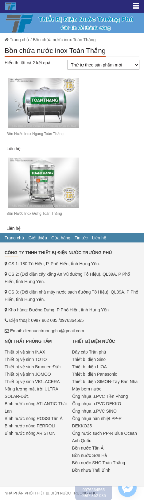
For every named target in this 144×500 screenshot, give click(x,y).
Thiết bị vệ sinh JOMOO (28, 374)
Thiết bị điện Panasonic (94, 374)
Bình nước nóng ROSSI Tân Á (34, 418)
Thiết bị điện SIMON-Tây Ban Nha (105, 381)
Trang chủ (14, 237)
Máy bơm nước (86, 388)
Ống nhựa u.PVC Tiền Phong (100, 396)
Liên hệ (99, 237)
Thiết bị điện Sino (89, 359)
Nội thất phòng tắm (28, 341)
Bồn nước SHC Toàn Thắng (98, 462)
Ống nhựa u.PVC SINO (94, 411)
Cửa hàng (60, 237)
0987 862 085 (44, 320)
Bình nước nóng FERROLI (30, 425)
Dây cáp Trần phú (89, 352)
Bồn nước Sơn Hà (89, 455)
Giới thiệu (38, 237)
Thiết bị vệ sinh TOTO (26, 359)
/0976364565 (71, 320)
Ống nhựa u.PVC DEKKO (96, 403)
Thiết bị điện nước (93, 341)
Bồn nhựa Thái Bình (91, 470)
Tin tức (81, 237)
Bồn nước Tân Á (88, 448)
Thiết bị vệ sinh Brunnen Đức (32, 366)
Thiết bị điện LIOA (89, 366)
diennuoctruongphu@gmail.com (53, 330)
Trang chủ (19, 39)
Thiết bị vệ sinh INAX (25, 352)
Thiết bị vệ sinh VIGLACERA (32, 381)
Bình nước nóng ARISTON (30, 433)
